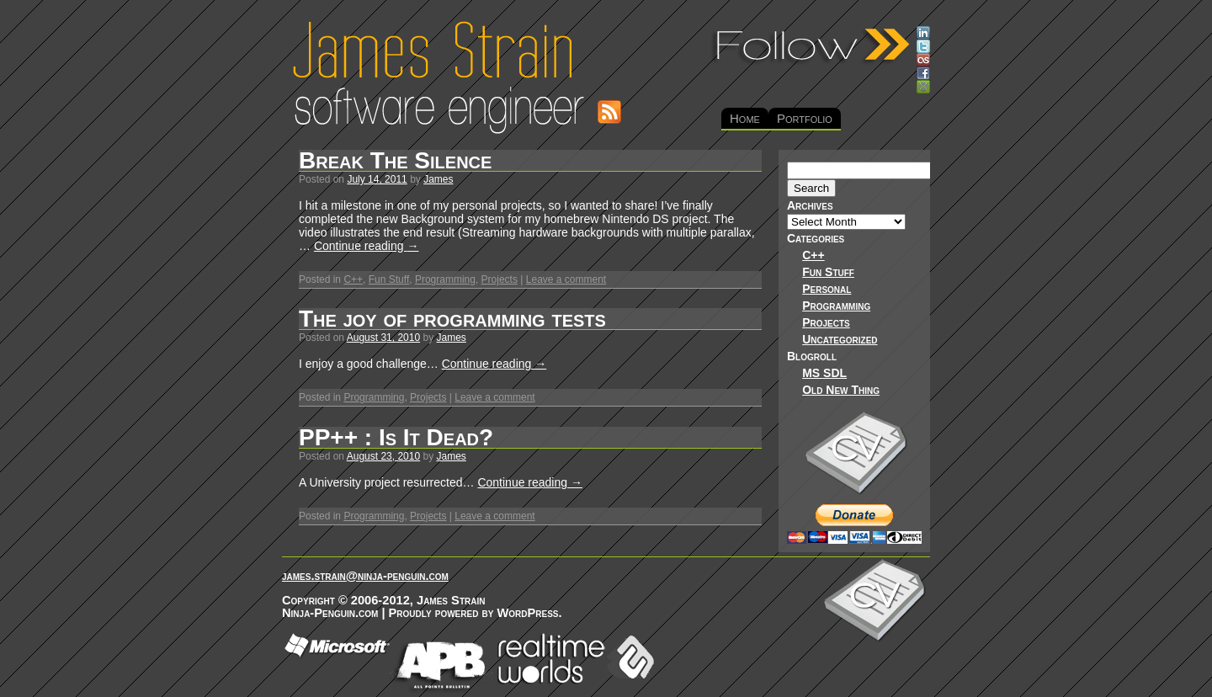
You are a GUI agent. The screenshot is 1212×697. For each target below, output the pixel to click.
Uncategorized (839, 339)
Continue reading (366, 246)
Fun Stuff (389, 279)
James (438, 179)
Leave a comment (566, 279)
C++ (353, 279)
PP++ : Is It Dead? (396, 437)
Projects (499, 279)
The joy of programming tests (452, 319)
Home (745, 118)
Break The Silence (395, 160)
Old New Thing (841, 389)
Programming (445, 279)
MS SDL (824, 373)
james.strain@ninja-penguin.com (365, 576)
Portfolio (804, 118)
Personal (826, 288)
